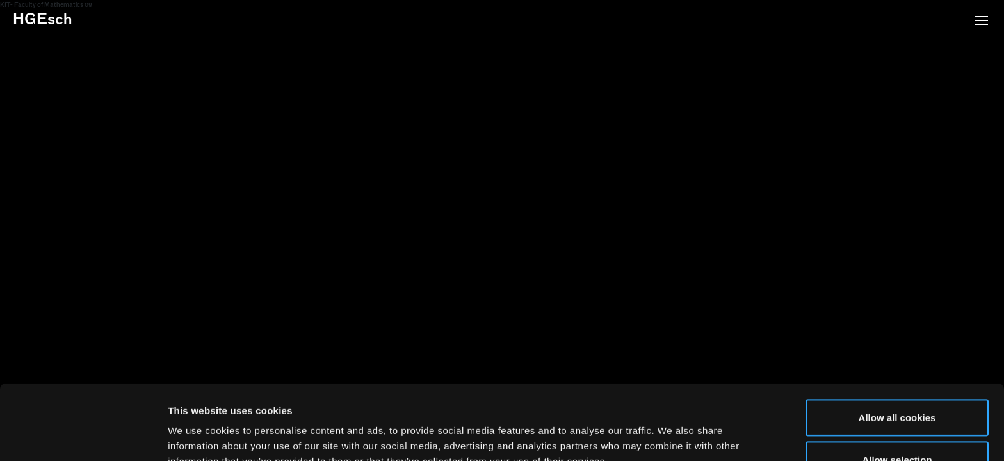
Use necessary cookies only (897, 426)
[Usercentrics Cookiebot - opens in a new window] (83, 436)
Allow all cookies (897, 342)
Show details (672, 428)
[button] (981, 22)
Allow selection (897, 385)
